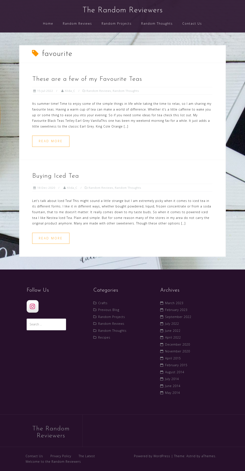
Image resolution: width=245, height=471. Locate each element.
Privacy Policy (60, 456)
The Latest (87, 456)
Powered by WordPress (152, 456)
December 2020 (177, 344)
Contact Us (192, 23)
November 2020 (177, 351)
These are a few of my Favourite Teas (87, 79)
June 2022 (172, 331)
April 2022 (173, 337)
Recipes (104, 337)
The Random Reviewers (122, 10)
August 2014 (174, 372)
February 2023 (176, 310)
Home (48, 23)
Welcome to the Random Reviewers (53, 462)
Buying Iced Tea (55, 176)
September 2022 (178, 317)
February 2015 (176, 365)
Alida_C (70, 91)
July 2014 (172, 379)
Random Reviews (77, 23)
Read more (51, 141)
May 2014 (172, 393)
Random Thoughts (157, 23)
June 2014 (172, 386)
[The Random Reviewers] (33, 306)
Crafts (103, 303)
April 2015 (173, 358)
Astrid (191, 456)
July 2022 (172, 324)
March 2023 (174, 303)
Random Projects (117, 23)
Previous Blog (108, 310)
